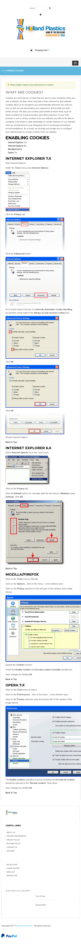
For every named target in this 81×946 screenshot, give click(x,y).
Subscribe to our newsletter (18, 891)
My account (12, 865)
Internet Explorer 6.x (17, 146)
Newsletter (12, 876)
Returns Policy (13, 844)
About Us (11, 832)
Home (4, 71)
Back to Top (11, 442)
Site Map (10, 851)
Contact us (12, 847)
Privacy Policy (13, 840)
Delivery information (16, 836)
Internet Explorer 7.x (17, 142)
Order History (13, 868)
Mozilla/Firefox (15, 149)
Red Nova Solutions (24, 926)
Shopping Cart (42, 50)
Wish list (11, 872)
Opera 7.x (12, 152)
